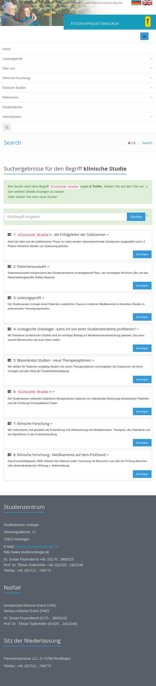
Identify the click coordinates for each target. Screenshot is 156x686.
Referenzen (10, 97)
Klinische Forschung (16, 78)
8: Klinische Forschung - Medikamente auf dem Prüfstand (58, 454)
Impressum (71, 2)
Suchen (136, 217)
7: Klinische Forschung (30, 423)
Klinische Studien (14, 88)
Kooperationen (12, 107)
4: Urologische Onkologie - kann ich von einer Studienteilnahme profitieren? (73, 329)
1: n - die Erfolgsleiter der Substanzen (58, 234)
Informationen (11, 117)
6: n (31, 391)
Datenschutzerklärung (104, 2)
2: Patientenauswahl (28, 266)
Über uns (8, 68)
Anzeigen (142, 254)
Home (6, 49)
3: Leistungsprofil (26, 297)
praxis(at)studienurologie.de (36, 547)
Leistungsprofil (12, 59)
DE (132, 143)
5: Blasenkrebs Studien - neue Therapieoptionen (51, 360)
